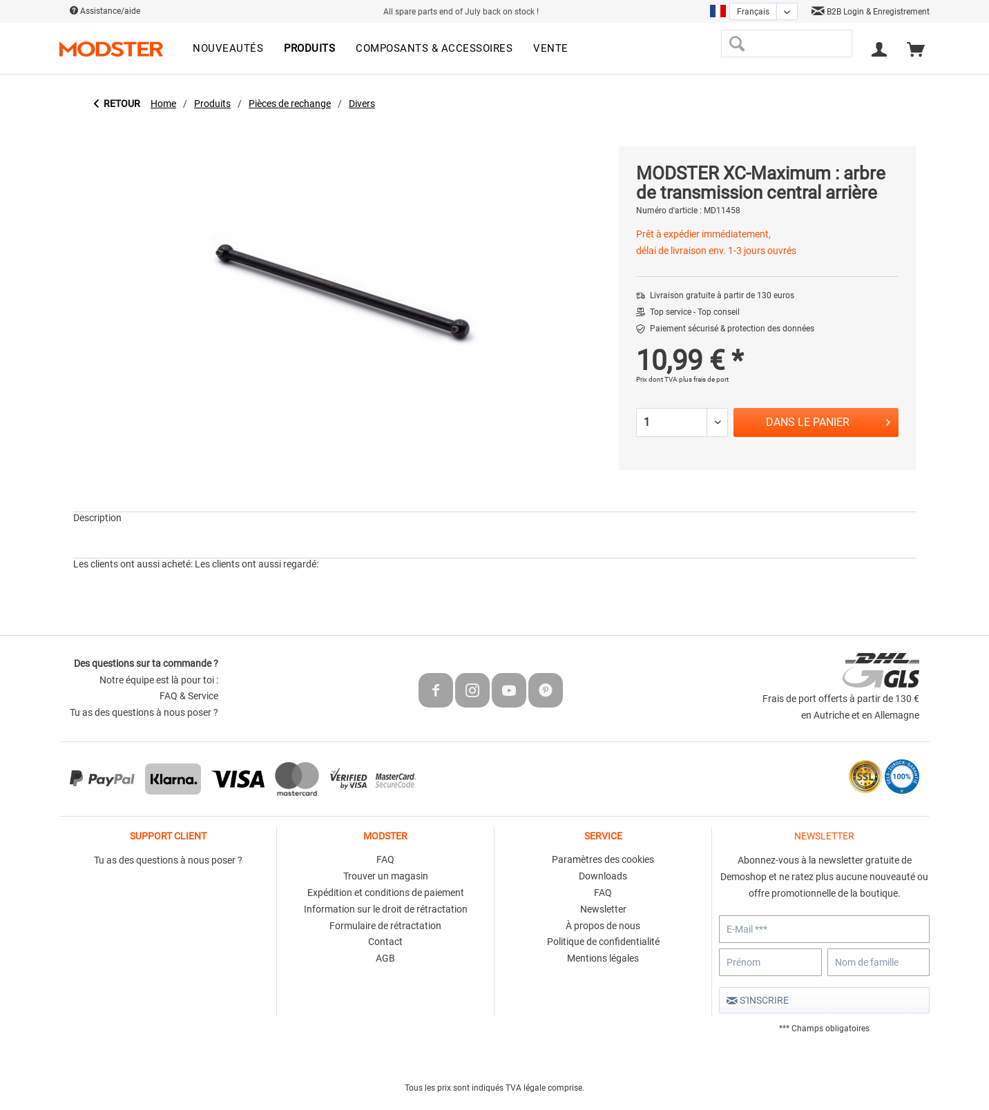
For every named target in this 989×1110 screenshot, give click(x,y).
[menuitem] (227, 49)
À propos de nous (603, 925)
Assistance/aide (105, 11)
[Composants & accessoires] (434, 49)
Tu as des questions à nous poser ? (144, 712)
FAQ (385, 859)
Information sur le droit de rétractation (386, 909)
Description (97, 517)
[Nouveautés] (227, 49)
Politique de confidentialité (603, 941)
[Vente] (551, 49)
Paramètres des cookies (603, 859)
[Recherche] (736, 43)
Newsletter (603, 909)
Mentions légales (603, 958)
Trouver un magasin (385, 876)
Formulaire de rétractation (385, 925)
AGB (385, 958)
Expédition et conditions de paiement (385, 892)
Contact (385, 941)
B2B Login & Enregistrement (871, 12)
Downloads (603, 876)
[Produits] (309, 49)
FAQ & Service (189, 695)
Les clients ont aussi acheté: (133, 563)
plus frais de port (704, 379)
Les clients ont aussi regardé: (256, 563)
